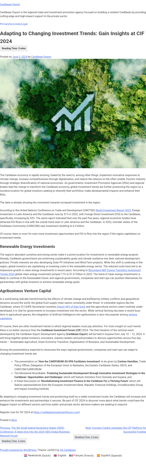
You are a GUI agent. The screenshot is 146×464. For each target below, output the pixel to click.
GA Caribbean (68, 450)
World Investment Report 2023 (113, 210)
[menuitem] (37, 455)
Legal (24, 24)
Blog (14, 420)
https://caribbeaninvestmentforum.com (56, 412)
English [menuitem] (62, 455)
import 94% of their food (71, 306)
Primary (4, 24)
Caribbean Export (10, 4)
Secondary (15, 24)
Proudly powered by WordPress (18, 450)
